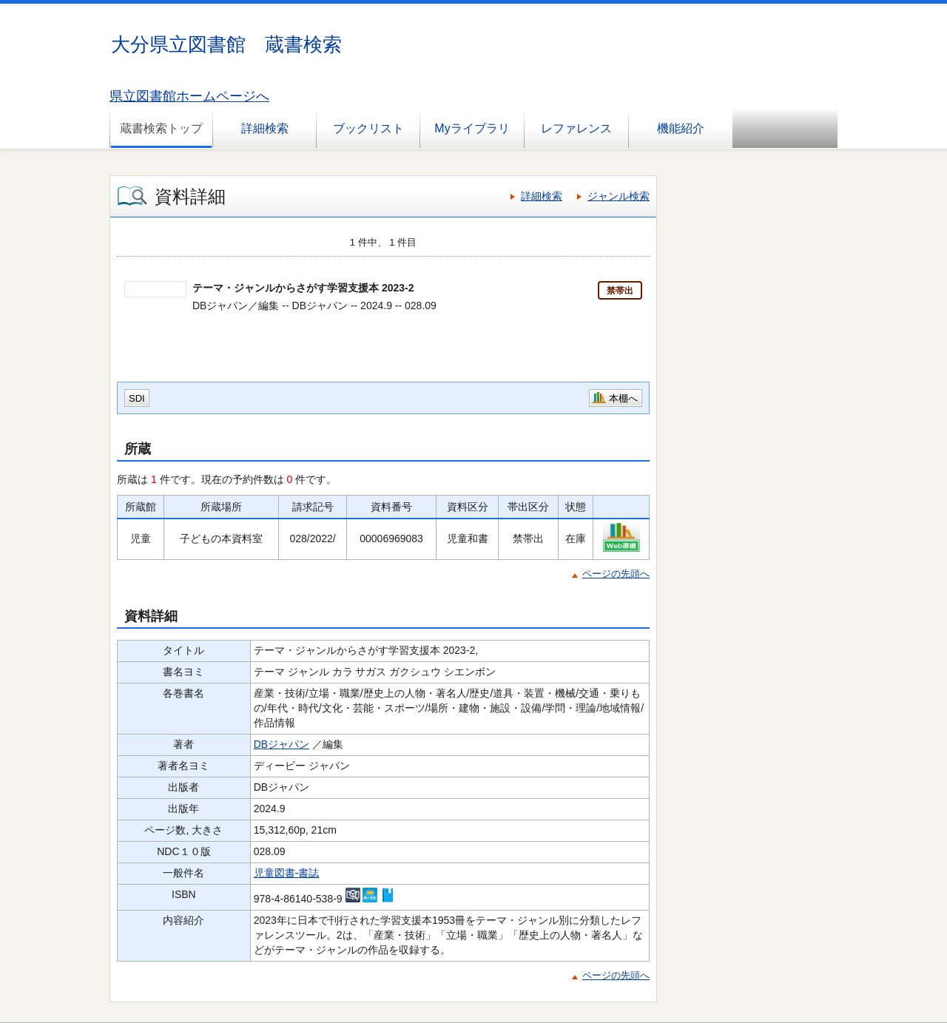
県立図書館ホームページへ (189, 96)
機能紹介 (680, 128)
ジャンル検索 (618, 196)
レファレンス (576, 128)
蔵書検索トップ (161, 128)
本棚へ (623, 398)
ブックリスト (368, 128)
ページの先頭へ (616, 573)
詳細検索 (265, 128)
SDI (137, 398)
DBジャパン (281, 744)
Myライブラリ (471, 128)
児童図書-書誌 (287, 873)
